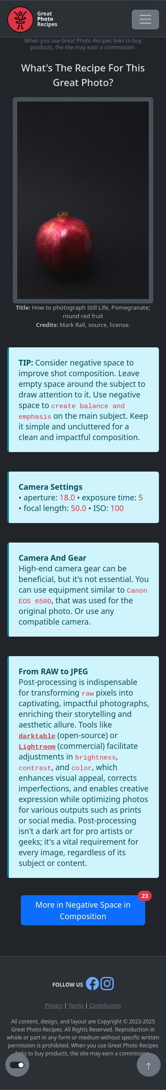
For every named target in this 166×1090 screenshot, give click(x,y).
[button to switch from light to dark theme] (17, 1065)
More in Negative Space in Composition (90, 908)
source (97, 325)
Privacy (53, 1005)
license (119, 325)
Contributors (105, 1005)
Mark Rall (72, 325)
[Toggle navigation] (145, 19)
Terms (76, 1005)
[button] (149, 1065)
